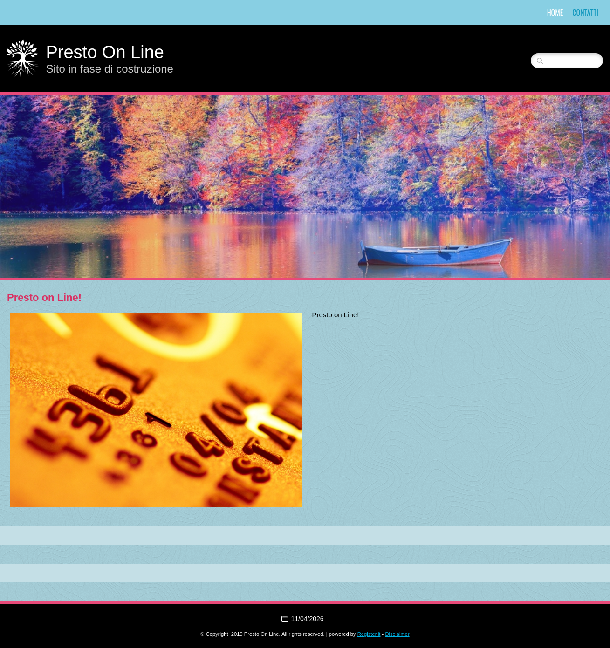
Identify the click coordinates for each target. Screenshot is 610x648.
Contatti (585, 12)
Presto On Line (105, 52)
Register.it (369, 634)
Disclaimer (397, 634)
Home (555, 12)
